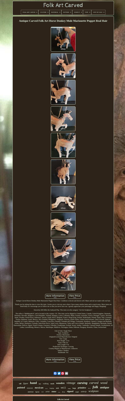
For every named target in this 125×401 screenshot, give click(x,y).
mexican (39, 387)
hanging (52, 388)
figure (25, 383)
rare (42, 392)
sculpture (94, 391)
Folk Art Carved (63, 399)
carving (82, 383)
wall (63, 388)
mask (52, 384)
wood (103, 383)
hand (33, 383)
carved (93, 383)
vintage (71, 383)
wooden (60, 383)
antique (104, 387)
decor (89, 388)
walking (46, 384)
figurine (37, 392)
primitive (82, 388)
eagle (77, 392)
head (59, 392)
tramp (69, 388)
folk (95, 387)
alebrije (84, 392)
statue (53, 391)
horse (46, 388)
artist (48, 392)
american (30, 392)
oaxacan (30, 388)
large (74, 388)
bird (40, 384)
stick (57, 388)
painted (21, 387)
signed (70, 391)
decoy (63, 392)
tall (20, 384)
